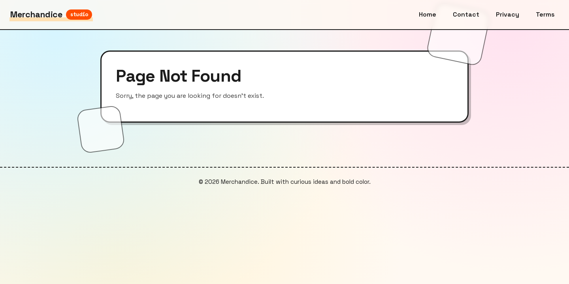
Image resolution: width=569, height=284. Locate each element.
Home (427, 14)
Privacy (507, 14)
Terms (545, 14)
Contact (466, 14)
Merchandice (51, 14)
